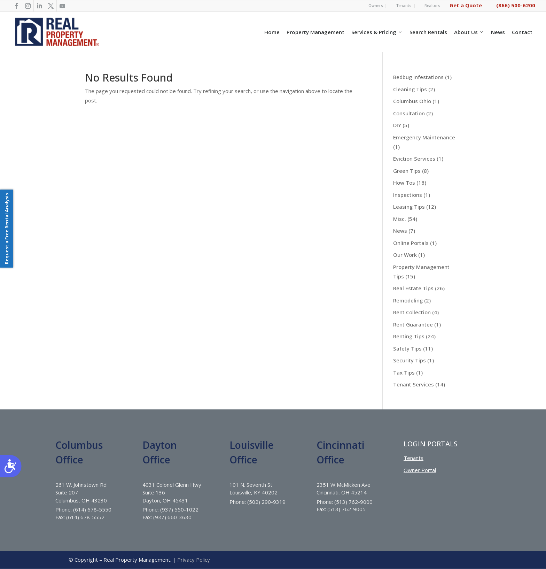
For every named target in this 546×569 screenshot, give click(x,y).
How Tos (404, 182)
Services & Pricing (377, 32)
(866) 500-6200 (515, 5)
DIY (397, 125)
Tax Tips (404, 372)
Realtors (432, 5)
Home (272, 32)
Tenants (403, 5)
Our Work (405, 254)
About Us (469, 32)
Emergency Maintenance (424, 137)
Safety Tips (407, 348)
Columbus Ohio (412, 101)
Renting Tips (408, 336)
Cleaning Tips (410, 89)
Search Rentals (428, 32)
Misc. (399, 218)
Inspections (407, 194)
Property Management (315, 32)
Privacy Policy (193, 559)
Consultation (409, 113)
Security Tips (409, 360)
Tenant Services (413, 384)
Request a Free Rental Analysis (6, 228)
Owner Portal (420, 470)
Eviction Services (414, 158)
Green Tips (407, 170)
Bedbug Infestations (418, 77)
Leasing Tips (409, 206)
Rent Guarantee (413, 324)
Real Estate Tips (413, 288)
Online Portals (411, 242)
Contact (522, 32)
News (498, 32)
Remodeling (408, 300)
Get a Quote (466, 5)
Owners (375, 5)
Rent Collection (412, 312)
